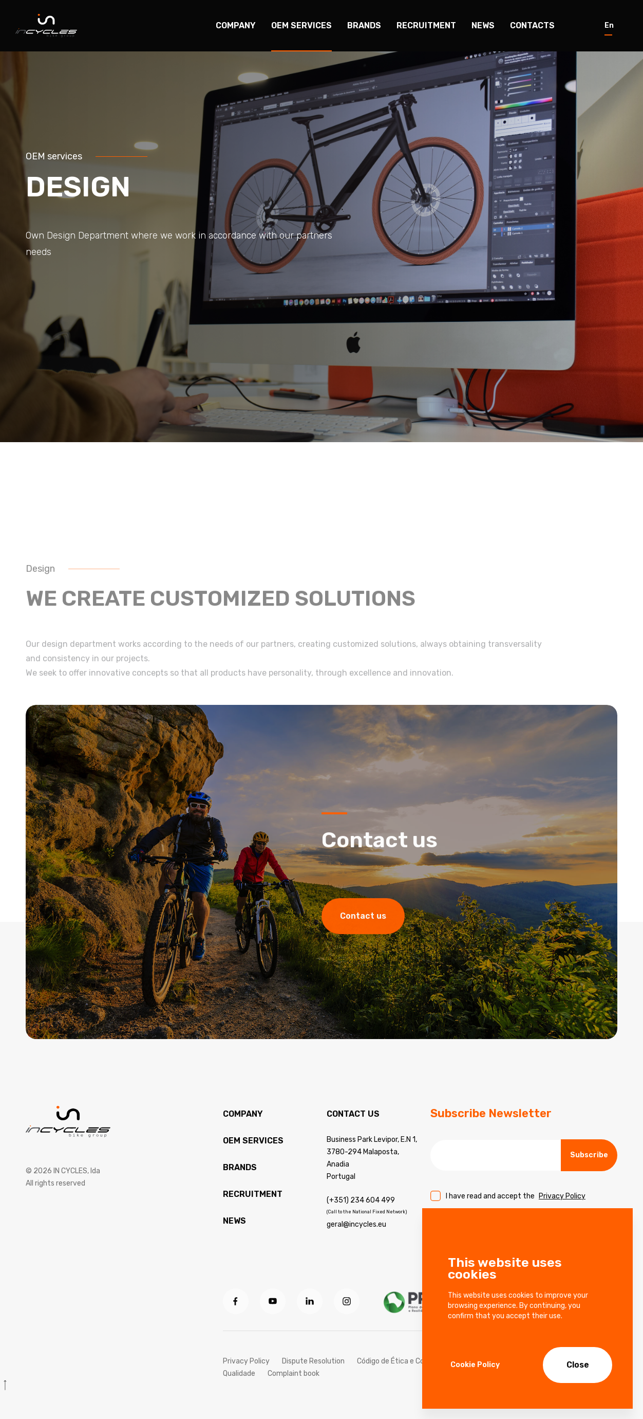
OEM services (253, 1140)
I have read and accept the (515, 1196)
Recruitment (426, 25)
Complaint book (293, 1373)
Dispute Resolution (313, 1361)
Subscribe (589, 1155)
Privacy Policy (562, 1196)
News (483, 25)
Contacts (532, 25)
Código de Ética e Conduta (400, 1361)
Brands (364, 25)
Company (236, 25)
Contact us (363, 954)
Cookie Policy (475, 1364)
